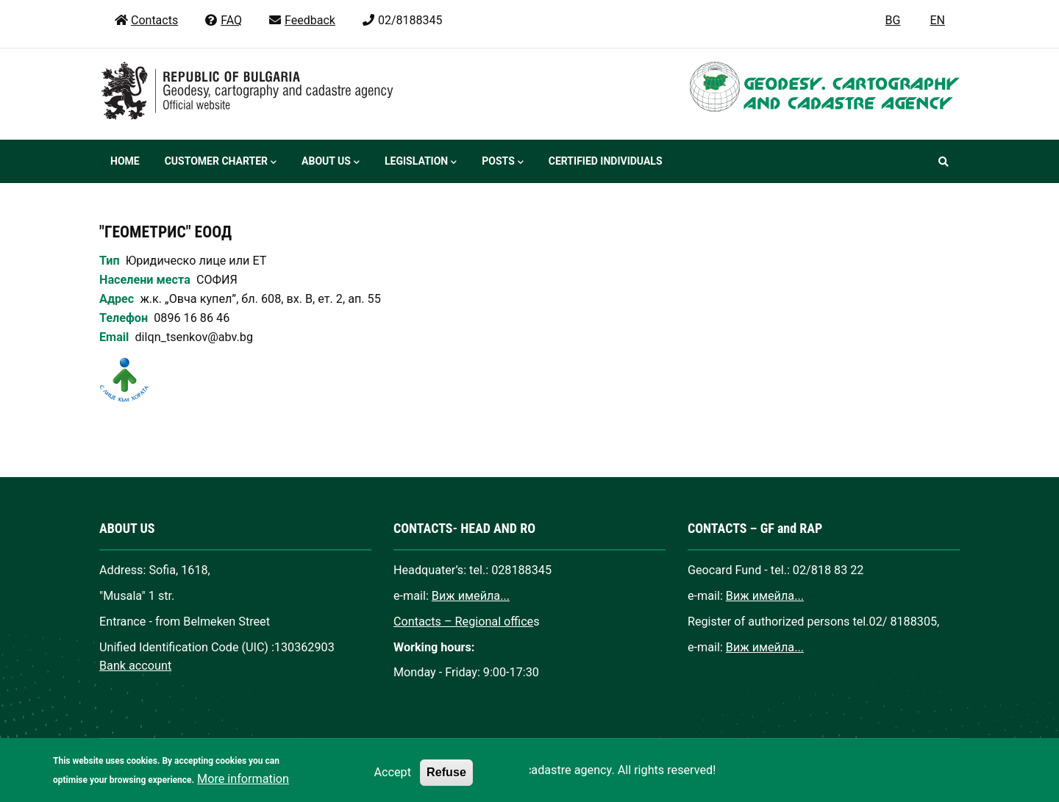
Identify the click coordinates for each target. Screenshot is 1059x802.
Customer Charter (221, 162)
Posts (502, 162)
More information (243, 788)
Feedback (301, 20)
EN (937, 20)
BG (893, 20)
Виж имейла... (471, 596)
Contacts (146, 20)
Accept (392, 781)
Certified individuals (606, 161)
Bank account (135, 666)
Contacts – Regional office (463, 622)
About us (331, 162)
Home (125, 161)
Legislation (421, 162)
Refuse (446, 780)
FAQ (223, 20)
